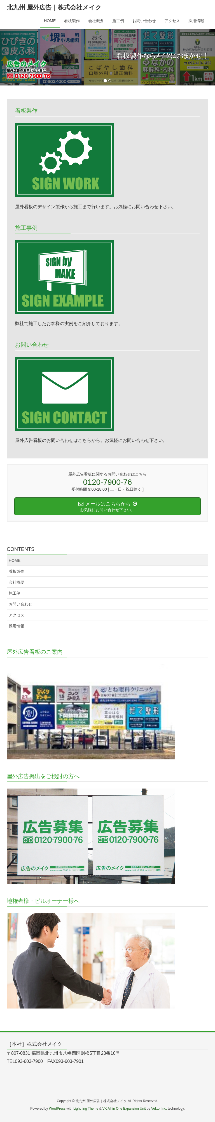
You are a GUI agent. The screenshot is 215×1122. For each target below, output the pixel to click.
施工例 (14, 593)
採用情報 (16, 626)
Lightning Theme (85, 1109)
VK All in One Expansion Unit (124, 1109)
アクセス (16, 615)
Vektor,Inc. (159, 1109)
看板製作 (16, 571)
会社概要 (16, 582)
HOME (14, 560)
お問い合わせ (20, 604)
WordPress (57, 1109)
